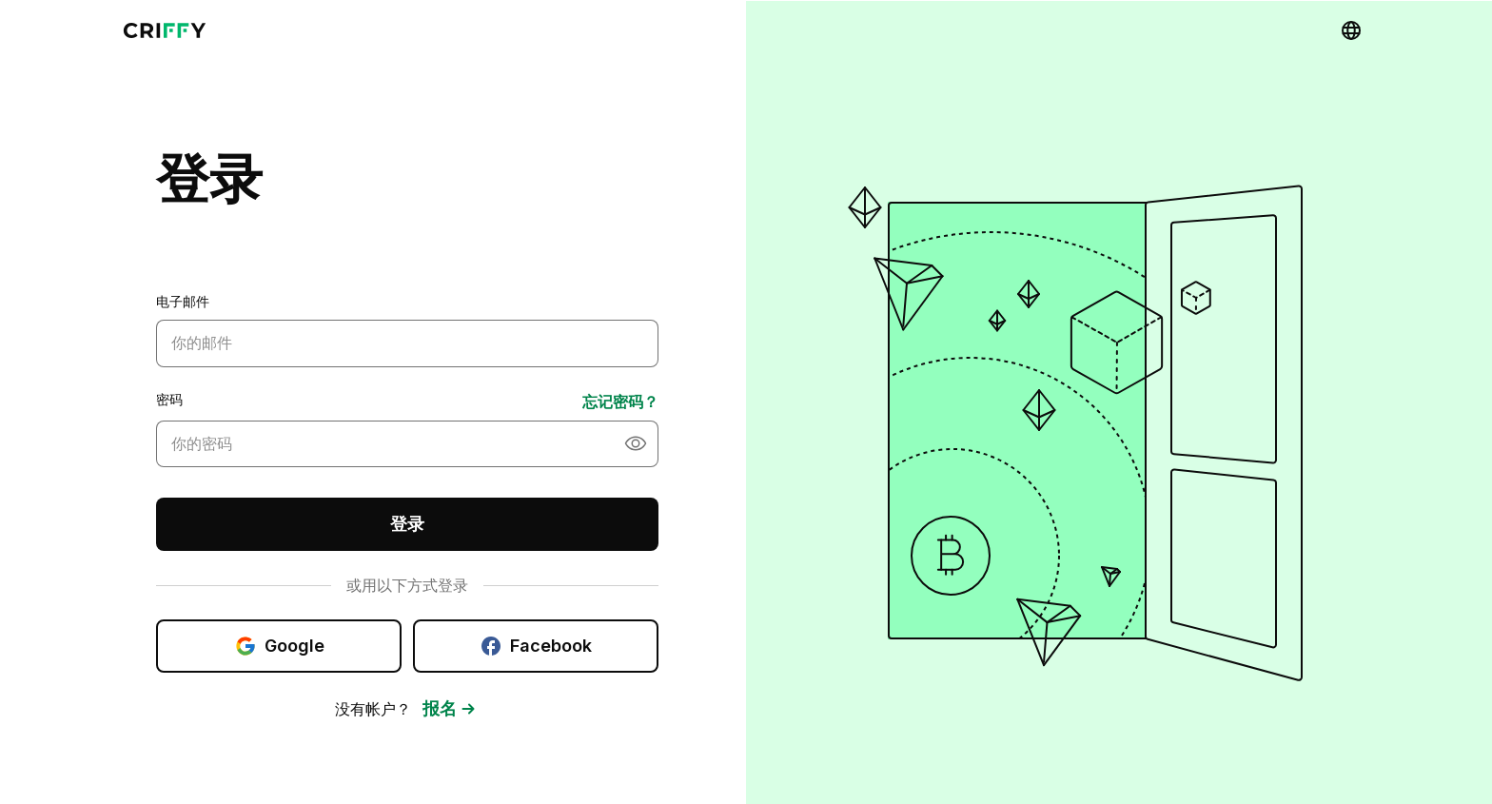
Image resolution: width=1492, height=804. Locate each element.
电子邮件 (182, 295)
